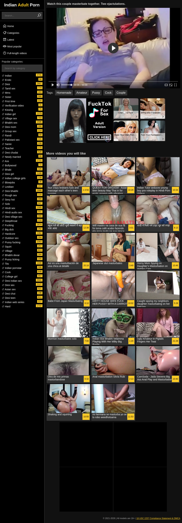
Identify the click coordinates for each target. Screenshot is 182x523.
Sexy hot (8, 199)
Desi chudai (10, 152)
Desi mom (9, 127)
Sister (6, 97)
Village (7, 250)
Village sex (9, 118)
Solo (6, 203)
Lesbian (8, 186)
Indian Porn (21, 4)
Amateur (81, 92)
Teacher (8, 148)
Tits (5, 263)
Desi (6, 84)
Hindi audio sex (12, 212)
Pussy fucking (11, 242)
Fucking (8, 225)
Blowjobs (8, 182)
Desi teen (8, 297)
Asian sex (9, 289)
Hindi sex (8, 208)
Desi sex (8, 285)
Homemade (64, 92)
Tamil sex (8, 88)
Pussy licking (10, 259)
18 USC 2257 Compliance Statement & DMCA (158, 518)
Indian (7, 75)
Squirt (6, 246)
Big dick (8, 229)
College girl (9, 276)
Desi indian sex (12, 280)
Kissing (7, 109)
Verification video (13, 105)
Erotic (6, 80)
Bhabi (6, 169)
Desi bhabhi (10, 191)
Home (8, 26)
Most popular (12, 46)
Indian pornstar (12, 268)
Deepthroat (9, 221)
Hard (6, 306)
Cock (6, 272)
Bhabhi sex (9, 122)
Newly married (11, 156)
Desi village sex (12, 216)
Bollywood (9, 165)
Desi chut (8, 293)
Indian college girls (14, 178)
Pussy (96, 92)
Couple (121, 92)
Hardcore (8, 233)
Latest (8, 39)
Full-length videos (15, 53)
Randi (6, 135)
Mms (6, 92)
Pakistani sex (11, 139)
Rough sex (9, 195)
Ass (5, 161)
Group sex (9, 131)
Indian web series (13, 302)
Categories (11, 33)
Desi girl (8, 174)
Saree (7, 144)
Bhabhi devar (11, 255)
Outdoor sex (10, 238)
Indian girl (9, 114)
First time (8, 101)
